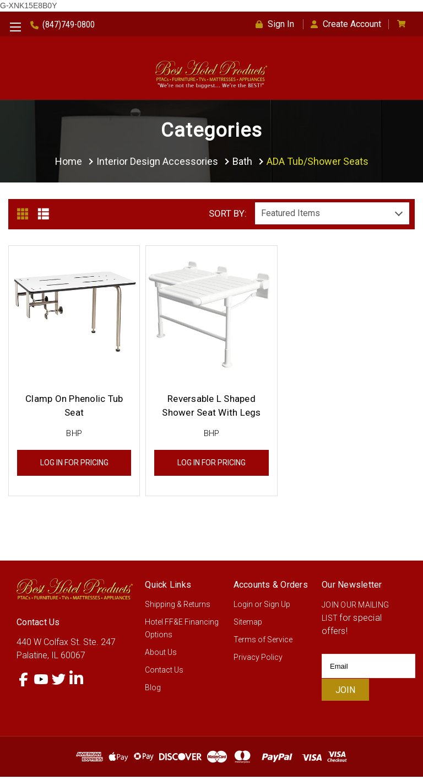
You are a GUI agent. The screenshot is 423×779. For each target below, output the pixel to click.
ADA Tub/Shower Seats (317, 161)
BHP (74, 435)
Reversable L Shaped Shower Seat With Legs (211, 407)
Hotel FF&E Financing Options (182, 630)
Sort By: (228, 215)
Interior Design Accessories (157, 161)
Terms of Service (263, 641)
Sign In (275, 24)
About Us (161, 654)
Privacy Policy (258, 659)
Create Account (346, 24)
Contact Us (164, 672)
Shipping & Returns (177, 606)
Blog (153, 689)
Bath (242, 161)
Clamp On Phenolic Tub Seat (74, 407)
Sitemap (248, 624)
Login (243, 606)
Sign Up (277, 606)
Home (68, 161)
